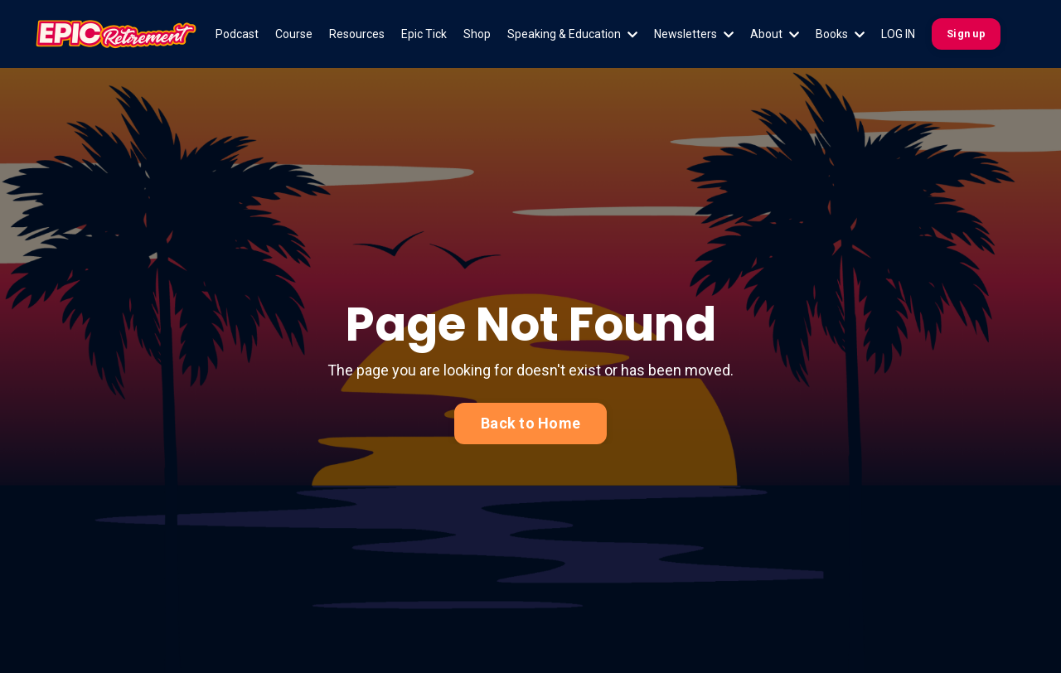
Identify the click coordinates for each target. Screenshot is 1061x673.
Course (293, 34)
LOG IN (898, 34)
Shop (477, 34)
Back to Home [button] (530, 423)
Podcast (237, 34)
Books (840, 34)
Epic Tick (424, 34)
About (774, 34)
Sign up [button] (966, 33)
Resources (357, 34)
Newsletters (694, 34)
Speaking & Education (572, 34)
